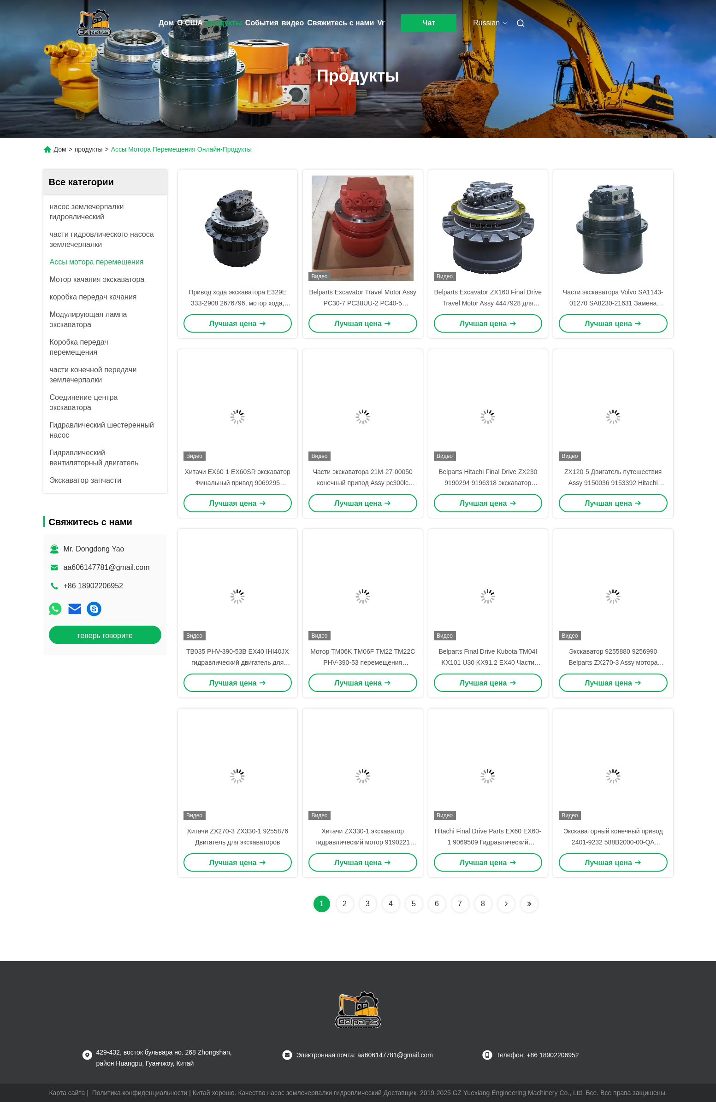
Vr (381, 23)
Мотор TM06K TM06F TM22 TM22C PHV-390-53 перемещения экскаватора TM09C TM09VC (362, 662)
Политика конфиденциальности (140, 1092)
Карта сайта (67, 1092)
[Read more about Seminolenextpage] (506, 904)
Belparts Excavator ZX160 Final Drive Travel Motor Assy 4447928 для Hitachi (488, 303)
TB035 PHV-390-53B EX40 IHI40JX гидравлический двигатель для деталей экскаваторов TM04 (237, 662)
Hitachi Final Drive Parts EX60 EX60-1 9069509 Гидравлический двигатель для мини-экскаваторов (488, 842)
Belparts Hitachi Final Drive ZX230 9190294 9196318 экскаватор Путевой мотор (487, 483)
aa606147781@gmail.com (107, 567)
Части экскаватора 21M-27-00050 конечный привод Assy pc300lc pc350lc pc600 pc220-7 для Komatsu (362, 483)
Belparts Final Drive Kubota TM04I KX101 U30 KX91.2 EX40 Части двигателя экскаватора (487, 662)
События (261, 23)
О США (190, 23)
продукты (224, 23)
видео (293, 23)
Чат (428, 23)
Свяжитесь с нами (340, 23)
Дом (166, 23)
